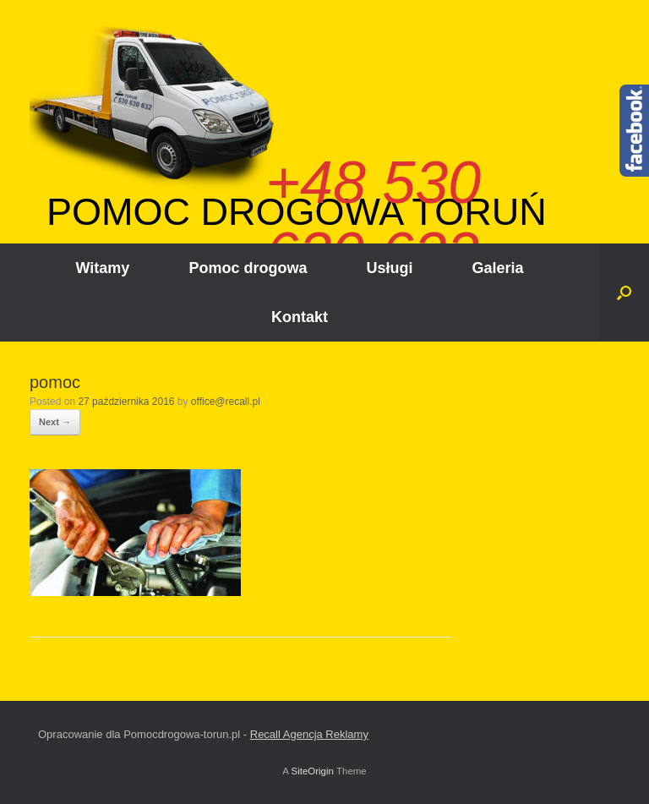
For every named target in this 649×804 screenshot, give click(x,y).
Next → (55, 422)
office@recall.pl (225, 401)
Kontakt (299, 317)
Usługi (389, 268)
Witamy (103, 268)
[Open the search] (624, 292)
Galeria (497, 268)
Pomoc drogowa (247, 268)
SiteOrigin (312, 771)
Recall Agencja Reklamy (309, 734)
